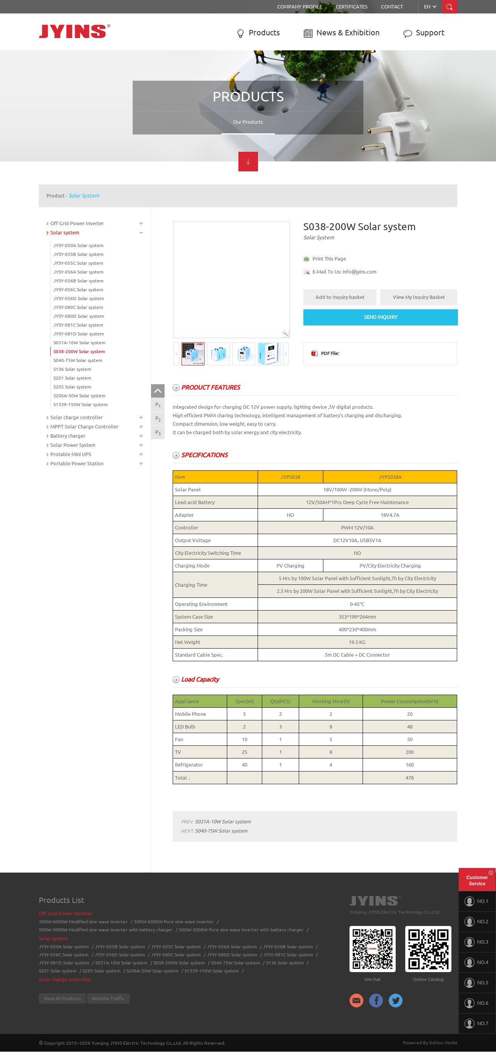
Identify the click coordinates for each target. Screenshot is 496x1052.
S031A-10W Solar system (79, 342)
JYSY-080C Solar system (78, 307)
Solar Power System (72, 445)
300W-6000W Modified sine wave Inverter (83, 921)
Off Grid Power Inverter (77, 223)
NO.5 (476, 983)
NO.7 (476, 1024)
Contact (392, 6)
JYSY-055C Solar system (78, 263)
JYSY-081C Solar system (78, 324)
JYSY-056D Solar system (78, 298)
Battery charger (67, 435)
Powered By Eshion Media (430, 1042)
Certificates (352, 6)
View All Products (62, 998)
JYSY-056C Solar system (78, 289)
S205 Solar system (72, 386)
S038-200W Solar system (79, 351)
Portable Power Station (76, 463)
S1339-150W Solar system (80, 404)
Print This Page (329, 258)
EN (431, 6)
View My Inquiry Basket (419, 297)
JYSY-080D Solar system (78, 316)
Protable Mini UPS (70, 454)
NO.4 (476, 962)
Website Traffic (108, 998)
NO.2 (476, 922)
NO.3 (476, 942)
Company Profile (299, 6)
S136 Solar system (72, 369)
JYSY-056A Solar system (78, 271)
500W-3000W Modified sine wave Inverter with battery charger (106, 929)
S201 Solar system (72, 377)
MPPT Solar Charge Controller (84, 426)
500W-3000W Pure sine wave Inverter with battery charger (241, 929)
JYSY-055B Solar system (78, 254)
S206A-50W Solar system (79, 395)
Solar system (83, 195)
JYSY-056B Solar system (78, 280)
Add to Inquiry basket (340, 297)
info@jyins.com (359, 271)
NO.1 (476, 901)
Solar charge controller (76, 417)
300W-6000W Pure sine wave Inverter (174, 921)
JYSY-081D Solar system (78, 333)
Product (56, 195)
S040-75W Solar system (77, 360)
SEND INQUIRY (381, 317)
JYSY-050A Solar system (78, 245)
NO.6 (476, 1003)
